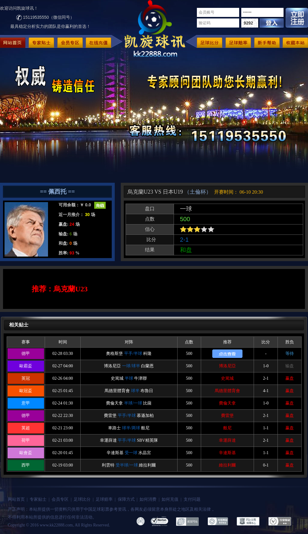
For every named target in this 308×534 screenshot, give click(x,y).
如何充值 (170, 499)
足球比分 (82, 499)
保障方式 (126, 499)
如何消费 (148, 499)
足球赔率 (104, 499)
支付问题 (192, 499)
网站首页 (16, 499)
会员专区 (60, 499)
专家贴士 (38, 499)
